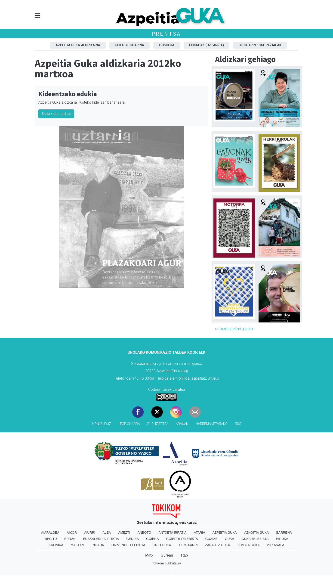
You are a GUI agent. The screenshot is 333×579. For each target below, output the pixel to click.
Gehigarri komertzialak (260, 45)
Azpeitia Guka (225, 532)
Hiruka (282, 539)
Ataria (199, 532)
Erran (70, 539)
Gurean (167, 555)
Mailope (78, 545)
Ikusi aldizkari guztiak (236, 329)
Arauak (182, 424)
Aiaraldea (50, 532)
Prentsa (166, 33)
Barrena (284, 532)
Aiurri (89, 532)
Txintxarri (188, 545)
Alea (106, 532)
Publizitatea (157, 424)
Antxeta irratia (173, 532)
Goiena (152, 539)
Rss (238, 424)
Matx (149, 555)
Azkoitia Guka (256, 532)
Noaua (98, 545)
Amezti (124, 532)
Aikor (72, 532)
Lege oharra (129, 424)
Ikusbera (166, 45)
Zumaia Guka (248, 545)
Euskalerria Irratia (101, 539)
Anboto (144, 532)
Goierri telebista (182, 539)
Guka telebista (254, 539)
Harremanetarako (212, 424)
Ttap (184, 555)
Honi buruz (101, 424)
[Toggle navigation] (38, 16)
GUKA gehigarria (129, 45)
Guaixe (211, 539)
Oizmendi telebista (128, 545)
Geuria (132, 539)
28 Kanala (275, 545)
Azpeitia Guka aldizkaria (78, 45)
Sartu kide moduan (56, 113)
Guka (229, 539)
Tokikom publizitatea (166, 563)
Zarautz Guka (217, 545)
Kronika (56, 545)
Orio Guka (162, 545)
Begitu (51, 539)
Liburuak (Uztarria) (206, 45)
